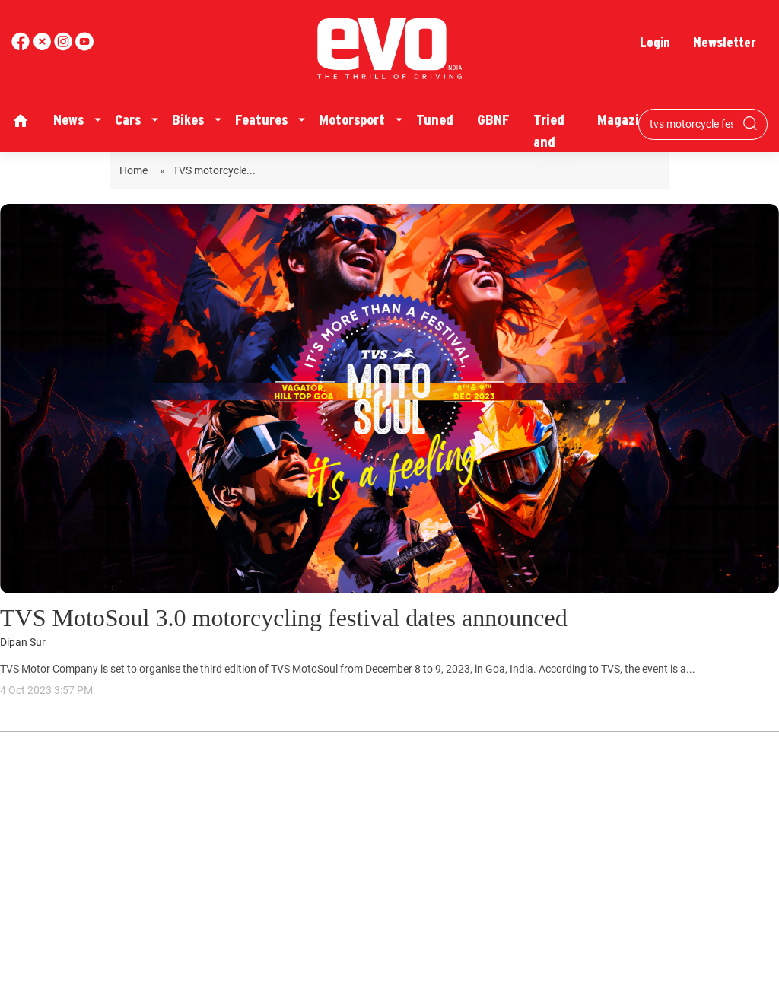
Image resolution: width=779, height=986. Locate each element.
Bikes (188, 120)
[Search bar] (691, 124)
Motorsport (352, 120)
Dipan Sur (23, 642)
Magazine (625, 120)
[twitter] (43, 47)
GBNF (493, 120)
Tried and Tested (553, 141)
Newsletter (724, 42)
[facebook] (22, 47)
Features (261, 120)
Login (655, 42)
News (68, 120)
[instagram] (84, 47)
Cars (128, 120)
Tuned (434, 120)
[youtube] (64, 47)
